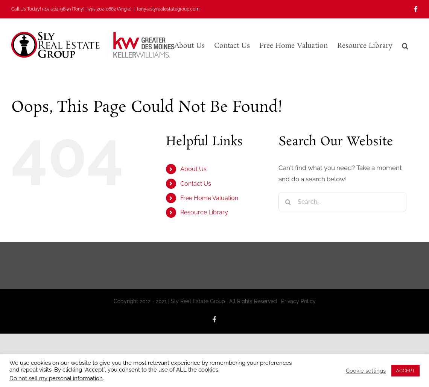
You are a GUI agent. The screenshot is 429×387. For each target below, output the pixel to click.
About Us (193, 169)
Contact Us (195, 183)
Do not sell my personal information (56, 378)
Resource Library (204, 212)
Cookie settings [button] (366, 370)
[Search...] (342, 202)
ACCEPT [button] (405, 370)
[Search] (287, 202)
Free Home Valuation (209, 198)
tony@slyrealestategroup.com (168, 9)
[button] (405, 45)
